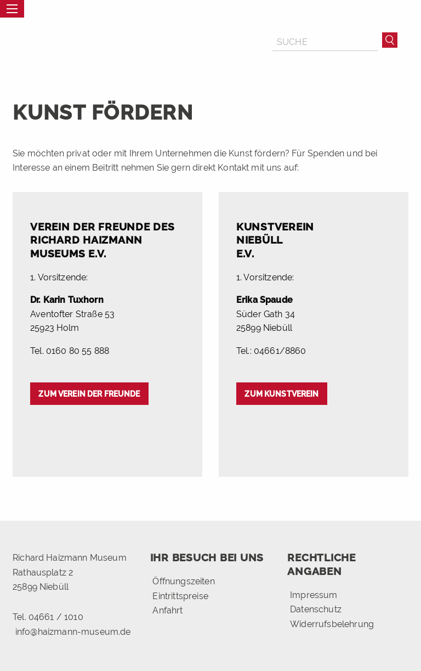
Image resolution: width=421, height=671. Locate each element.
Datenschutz (316, 609)
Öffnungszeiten (183, 581)
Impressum (313, 595)
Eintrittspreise (180, 596)
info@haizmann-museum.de (73, 632)
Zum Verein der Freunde (89, 393)
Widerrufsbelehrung (332, 623)
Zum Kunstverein (281, 393)
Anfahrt (167, 610)
